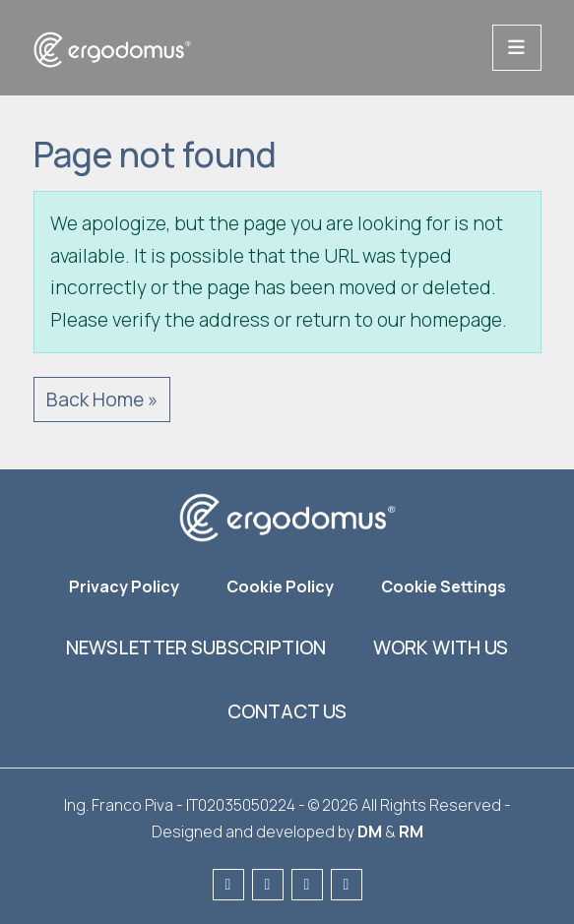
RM (411, 831)
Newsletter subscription (196, 647)
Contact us (287, 711)
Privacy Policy (124, 586)
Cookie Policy (280, 586)
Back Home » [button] (102, 399)
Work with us (440, 647)
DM (369, 831)
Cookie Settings (443, 586)
